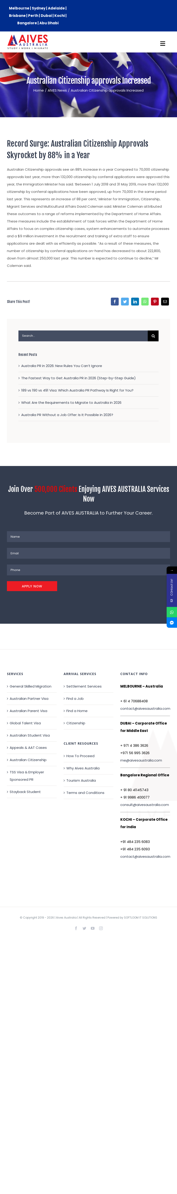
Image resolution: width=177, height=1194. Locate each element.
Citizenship (75, 723)
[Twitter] (125, 301)
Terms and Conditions (85, 792)
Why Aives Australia (83, 768)
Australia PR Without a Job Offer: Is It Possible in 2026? (67, 414)
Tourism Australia (81, 780)
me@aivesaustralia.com (141, 760)
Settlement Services (84, 686)
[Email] (165, 301)
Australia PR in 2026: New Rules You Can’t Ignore (61, 365)
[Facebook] (115, 301)
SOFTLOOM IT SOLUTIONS (140, 917)
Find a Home (77, 710)
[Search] (153, 335)
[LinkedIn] (135, 301)
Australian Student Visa (30, 735)
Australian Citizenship (28, 759)
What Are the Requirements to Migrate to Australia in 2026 (71, 402)
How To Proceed (80, 755)
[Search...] (83, 335)
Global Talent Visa (25, 723)
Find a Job (75, 698)
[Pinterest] (155, 301)
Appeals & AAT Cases (28, 747)
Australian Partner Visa (29, 698)
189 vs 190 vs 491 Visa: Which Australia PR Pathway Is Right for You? (77, 390)
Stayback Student (25, 791)
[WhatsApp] (145, 301)
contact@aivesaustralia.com (145, 708)
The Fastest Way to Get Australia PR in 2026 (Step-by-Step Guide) (78, 378)
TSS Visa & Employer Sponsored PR (27, 776)
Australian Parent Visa (28, 710)
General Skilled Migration (30, 686)
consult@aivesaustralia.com (144, 804)
